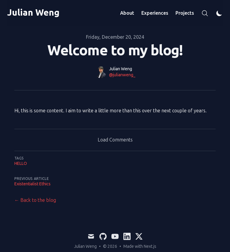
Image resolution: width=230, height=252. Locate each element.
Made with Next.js (139, 246)
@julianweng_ (122, 74)
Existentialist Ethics (32, 184)
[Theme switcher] (219, 13)
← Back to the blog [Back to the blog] (35, 200)
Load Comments (115, 140)
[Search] (204, 13)
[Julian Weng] (33, 13)
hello (20, 163)
